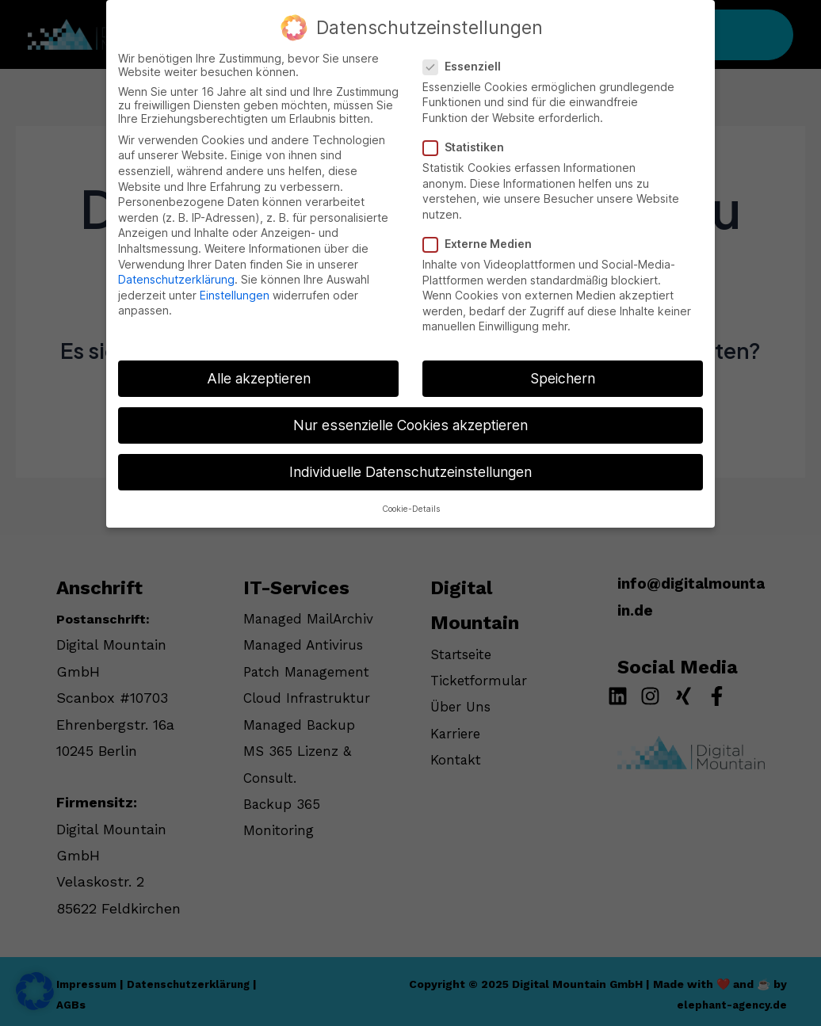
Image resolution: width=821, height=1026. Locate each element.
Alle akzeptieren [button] (259, 372)
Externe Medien (482, 238)
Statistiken (468, 141)
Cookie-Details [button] (411, 503)
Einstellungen (234, 289)
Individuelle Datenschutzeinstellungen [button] (410, 466)
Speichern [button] (562, 372)
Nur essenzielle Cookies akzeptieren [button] (410, 419)
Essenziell (466, 60)
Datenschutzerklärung (176, 273)
